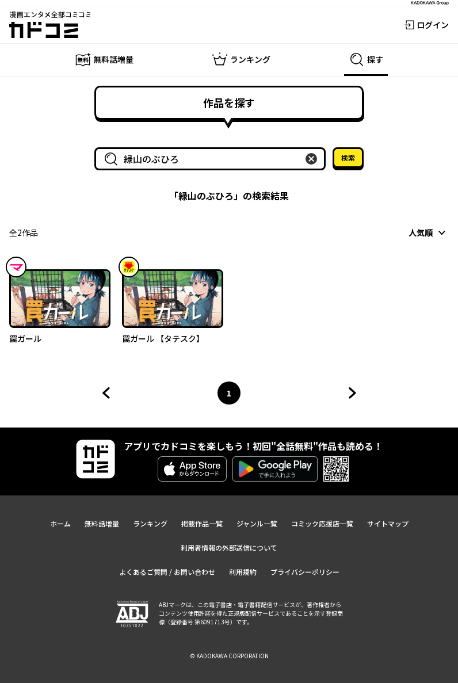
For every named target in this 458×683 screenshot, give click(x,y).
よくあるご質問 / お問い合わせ (167, 572)
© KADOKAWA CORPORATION (229, 655)
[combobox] (212, 159)
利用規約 (243, 572)
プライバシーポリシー (304, 572)
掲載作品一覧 (202, 523)
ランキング (150, 523)
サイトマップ (388, 523)
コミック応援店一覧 (322, 523)
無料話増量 (102, 523)
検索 (348, 157)
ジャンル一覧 (256, 523)
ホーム (60, 523)
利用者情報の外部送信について (229, 547)
